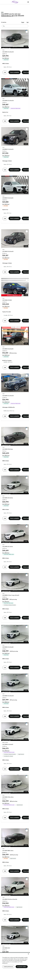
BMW (2, 12)
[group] (15, 39)
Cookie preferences (8, 966)
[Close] (28, 954)
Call (5, 72)
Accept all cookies (21, 966)
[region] (15, 961)
